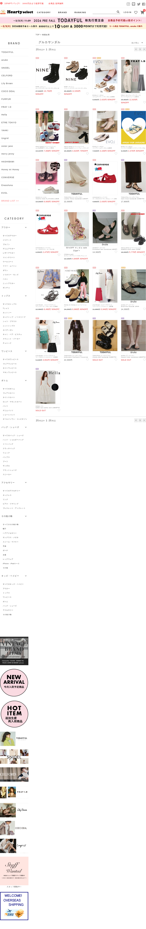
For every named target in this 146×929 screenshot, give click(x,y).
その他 (5, 568)
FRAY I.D (6, 107)
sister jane (7, 146)
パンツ (5, 406)
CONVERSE (7, 177)
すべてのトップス (10, 304)
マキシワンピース (10, 372)
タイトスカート (9, 397)
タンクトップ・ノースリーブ (14, 317)
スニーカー (7, 474)
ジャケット (7, 240)
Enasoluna (7, 185)
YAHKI (4, 130)
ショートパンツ (9, 415)
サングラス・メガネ (11, 537)
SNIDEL (5, 68)
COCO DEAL (8, 91)
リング (5, 499)
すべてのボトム (9, 389)
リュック (6, 453)
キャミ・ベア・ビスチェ (12, 334)
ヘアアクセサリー (10, 533)
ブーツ (5, 461)
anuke (4, 60)
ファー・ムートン (10, 266)
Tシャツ (6, 308)
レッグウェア (8, 559)
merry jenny (7, 154)
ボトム (5, 601)
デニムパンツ (8, 410)
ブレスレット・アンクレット (14, 508)
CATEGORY (44, 12)
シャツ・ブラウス (10, 321)
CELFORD (7, 75)
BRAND (62, 12)
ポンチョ (6, 287)
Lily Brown (7, 83)
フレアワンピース (10, 364)
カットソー (7, 312)
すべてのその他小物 (11, 524)
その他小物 (7, 614)
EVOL (4, 193)
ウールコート (8, 261)
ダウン (5, 270)
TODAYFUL (7, 52)
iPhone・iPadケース (11, 563)
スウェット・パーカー (11, 339)
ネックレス (7, 495)
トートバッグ (8, 444)
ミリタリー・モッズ (11, 274)
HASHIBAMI (7, 162)
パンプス (6, 457)
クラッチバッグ (9, 448)
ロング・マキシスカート (12, 402)
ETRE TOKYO (8, 122)
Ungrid (5, 138)
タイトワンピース (10, 368)
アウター (6, 588)
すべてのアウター (10, 235)
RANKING (80, 12)
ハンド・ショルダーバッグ (13, 440)
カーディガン (8, 330)
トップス (6, 593)
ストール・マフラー (11, 542)
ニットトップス (9, 326)
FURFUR (6, 99)
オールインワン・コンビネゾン (15, 419)
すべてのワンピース (11, 359)
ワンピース (7, 597)
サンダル (6, 466)
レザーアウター (9, 253)
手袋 (4, 546)
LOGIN (128, 12)
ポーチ (5, 550)
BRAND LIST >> (10, 201)
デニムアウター (9, 248)
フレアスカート (9, 393)
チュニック (7, 343)
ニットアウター (9, 283)
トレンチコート (9, 257)
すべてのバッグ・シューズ (13, 435)
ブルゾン (6, 244)
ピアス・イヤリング (11, 504)
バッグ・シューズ (10, 606)
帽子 (4, 529)
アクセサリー (8, 610)
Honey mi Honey (10, 169)
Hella (4, 115)
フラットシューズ (10, 470)
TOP (38, 35)
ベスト (5, 279)
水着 (4, 555)
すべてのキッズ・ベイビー (13, 584)
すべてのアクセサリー (11, 491)
